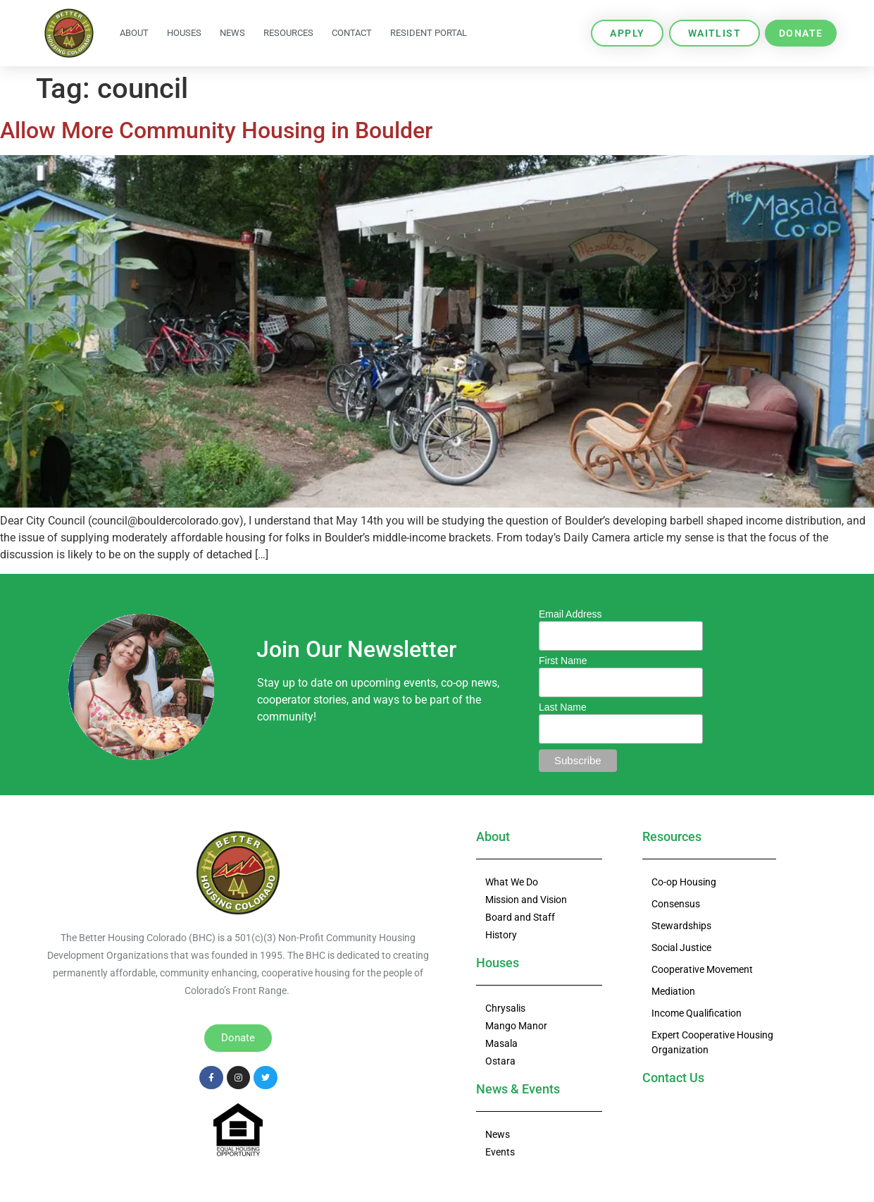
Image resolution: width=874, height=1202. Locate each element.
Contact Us (673, 1077)
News (232, 32)
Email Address (570, 614)
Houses (184, 32)
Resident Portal (428, 32)
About (134, 32)
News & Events (518, 1088)
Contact (352, 32)
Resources (288, 32)
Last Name (563, 707)
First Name (563, 661)
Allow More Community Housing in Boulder (216, 130)
